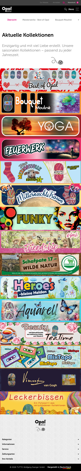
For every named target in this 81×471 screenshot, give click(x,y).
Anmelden (56, 2)
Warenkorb (70, 3)
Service (40, 449)
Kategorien (40, 439)
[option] (11, 20)
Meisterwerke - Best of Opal (35, 20)
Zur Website (44, 2)
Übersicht (11, 20)
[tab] (40, 439)
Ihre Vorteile (40, 459)
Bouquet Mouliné (63, 20)
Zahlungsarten (40, 454)
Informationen (40, 444)
